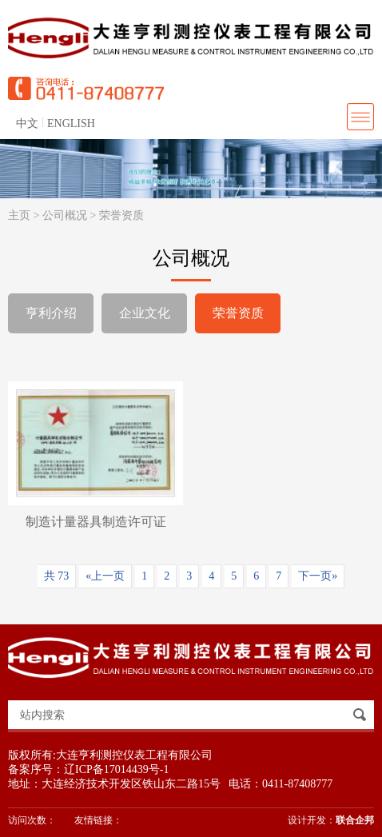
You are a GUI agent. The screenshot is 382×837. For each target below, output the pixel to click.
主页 (19, 215)
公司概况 (64, 215)
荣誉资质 (121, 215)
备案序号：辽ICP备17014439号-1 (88, 769)
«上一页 (105, 576)
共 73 (57, 576)
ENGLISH (71, 124)
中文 (27, 124)
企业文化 (144, 313)
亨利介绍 (51, 313)
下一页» (317, 576)
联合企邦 (355, 820)
